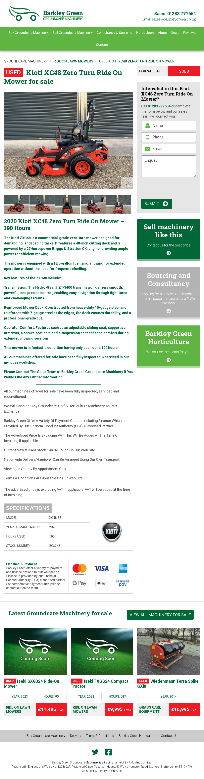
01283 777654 (181, 13)
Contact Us (174, 738)
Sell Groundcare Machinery (73, 33)
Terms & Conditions (100, 738)
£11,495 (51, 711)
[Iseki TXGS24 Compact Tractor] (102, 651)
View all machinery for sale (160, 614)
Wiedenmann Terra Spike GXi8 (165, 685)
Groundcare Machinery (26, 61)
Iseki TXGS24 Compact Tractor (93, 685)
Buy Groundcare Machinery (29, 33)
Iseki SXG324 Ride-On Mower (33, 685)
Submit (151, 203)
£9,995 (119, 711)
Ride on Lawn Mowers (18, 711)
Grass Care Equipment (150, 711)
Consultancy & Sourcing (114, 33)
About (162, 33)
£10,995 (184, 711)
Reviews (189, 33)
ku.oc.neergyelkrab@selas (174, 19)
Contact (102, 45)
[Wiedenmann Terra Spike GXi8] (168, 651)
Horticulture (145, 33)
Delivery (74, 738)
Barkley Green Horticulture (140, 738)
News (175, 33)
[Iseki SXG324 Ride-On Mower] (35, 651)
